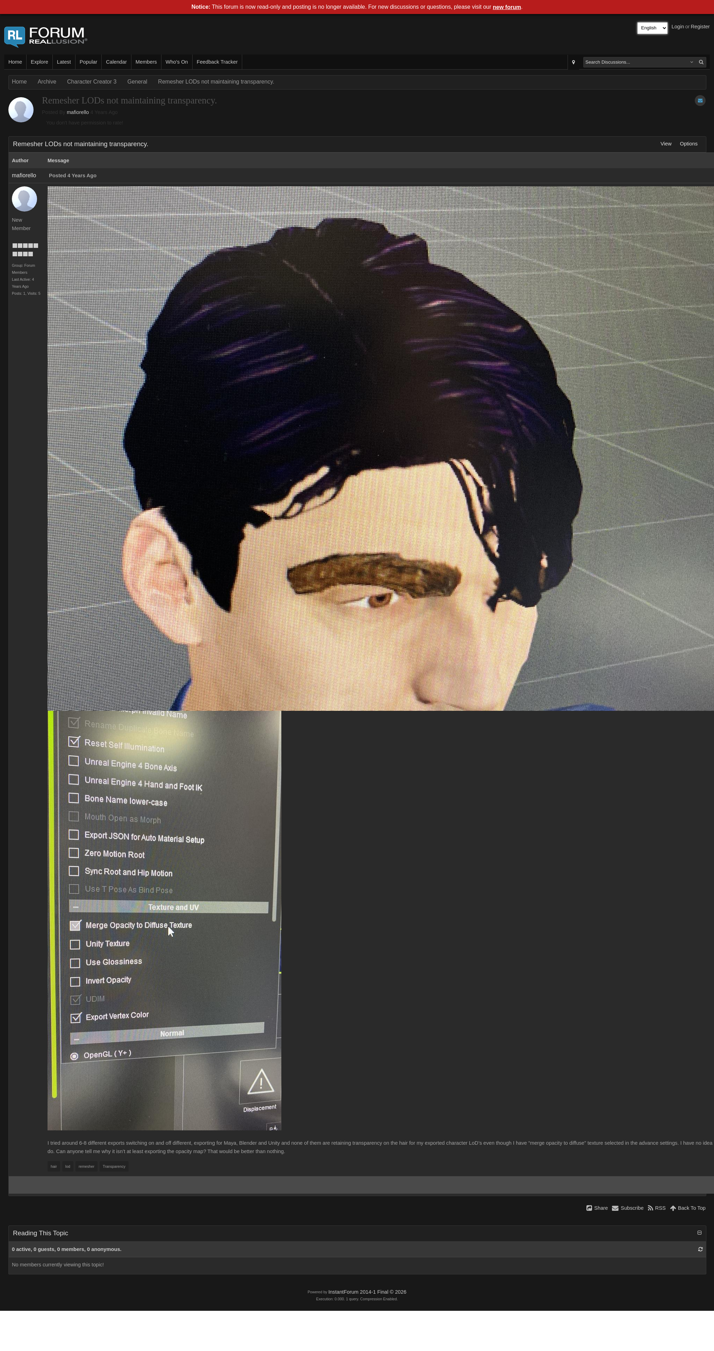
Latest (64, 62)
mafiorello (78, 112)
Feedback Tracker (217, 62)
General (137, 82)
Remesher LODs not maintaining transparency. (216, 82)
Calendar (116, 62)
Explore (39, 62)
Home (15, 62)
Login (678, 26)
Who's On (176, 62)
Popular (88, 62)
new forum (507, 7)
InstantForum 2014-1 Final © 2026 (367, 1292)
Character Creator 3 (91, 82)
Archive (47, 82)
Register (700, 26)
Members (146, 62)
